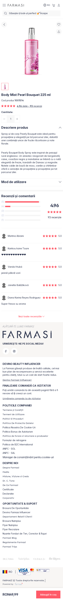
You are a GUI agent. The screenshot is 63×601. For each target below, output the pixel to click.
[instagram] (14, 351)
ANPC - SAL (9, 453)
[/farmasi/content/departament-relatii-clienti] (17, 516)
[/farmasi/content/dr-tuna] (8, 481)
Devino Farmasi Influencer (16, 512)
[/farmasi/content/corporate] (8, 498)
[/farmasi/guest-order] (22, 398)
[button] (8, 572)
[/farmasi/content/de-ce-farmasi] (10, 485)
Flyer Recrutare (11, 529)
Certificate (8, 489)
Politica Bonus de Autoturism (18, 431)
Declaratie (8, 493)
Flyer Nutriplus (10, 525)
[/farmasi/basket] (53, 5)
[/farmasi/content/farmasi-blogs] (9, 538)
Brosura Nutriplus (12, 521)
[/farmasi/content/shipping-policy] (25, 436)
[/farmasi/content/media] (6, 472)
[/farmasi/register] (17, 380)
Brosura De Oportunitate (16, 508)
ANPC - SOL (9, 448)
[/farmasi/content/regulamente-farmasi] (14, 542)
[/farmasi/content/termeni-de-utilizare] (13, 414)
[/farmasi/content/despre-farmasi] (11, 467)
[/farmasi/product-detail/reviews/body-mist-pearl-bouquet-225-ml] (31, 316)
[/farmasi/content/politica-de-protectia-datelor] (18, 423)
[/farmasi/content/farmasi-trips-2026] (10, 546)
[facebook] (6, 351)
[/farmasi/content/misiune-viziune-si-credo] (16, 476)
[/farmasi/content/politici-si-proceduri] (13, 419)
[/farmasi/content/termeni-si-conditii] (13, 410)
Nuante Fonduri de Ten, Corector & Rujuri (25, 533)
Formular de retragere (14, 440)
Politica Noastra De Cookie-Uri (19, 427)
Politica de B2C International (18, 444)
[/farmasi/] (16, 5)
